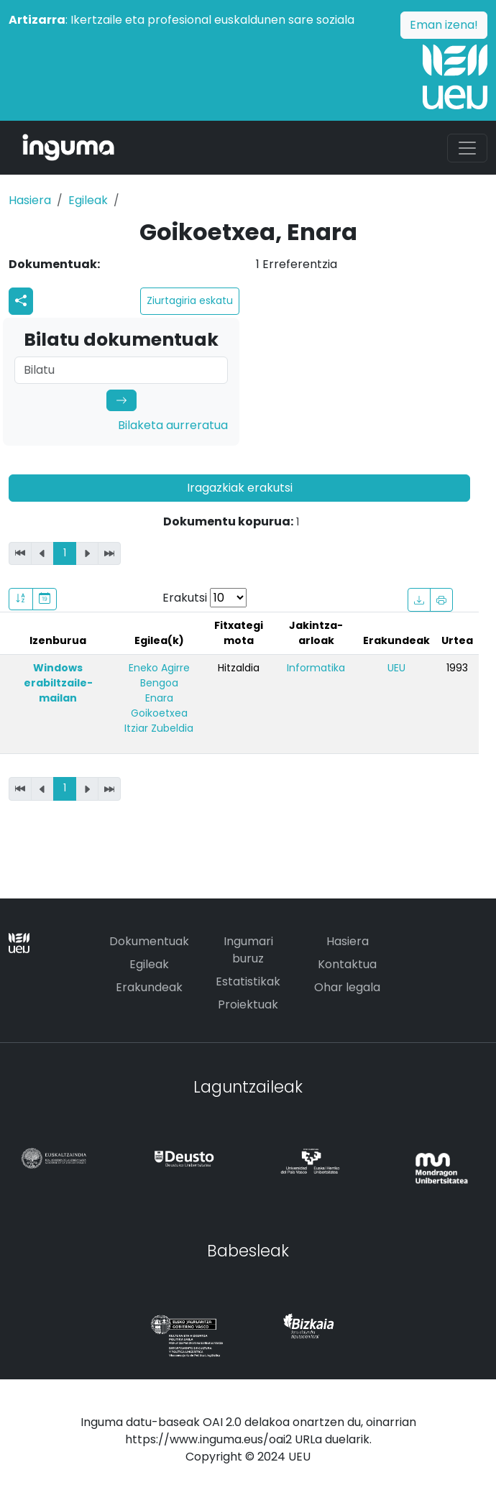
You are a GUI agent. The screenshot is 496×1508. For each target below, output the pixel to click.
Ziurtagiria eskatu (190, 300)
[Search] (121, 370)
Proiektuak (248, 1004)
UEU (396, 668)
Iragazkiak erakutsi (240, 487)
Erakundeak (149, 987)
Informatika (316, 668)
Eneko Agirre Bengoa (159, 675)
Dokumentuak (149, 941)
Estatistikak (248, 981)
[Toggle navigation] (467, 148)
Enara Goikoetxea (159, 705)
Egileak (88, 200)
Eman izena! (444, 25)
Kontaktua (347, 964)
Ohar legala (347, 987)
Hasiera (30, 200)
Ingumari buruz (248, 950)
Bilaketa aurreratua (173, 425)
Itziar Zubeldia (158, 728)
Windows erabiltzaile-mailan (58, 683)
